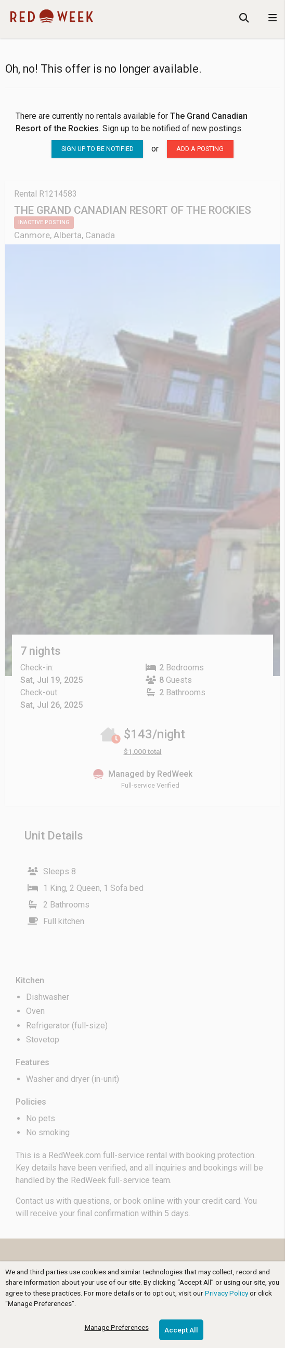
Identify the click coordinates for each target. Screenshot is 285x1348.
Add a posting (200, 149)
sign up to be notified (97, 149)
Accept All (181, 1330)
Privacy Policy (226, 1293)
